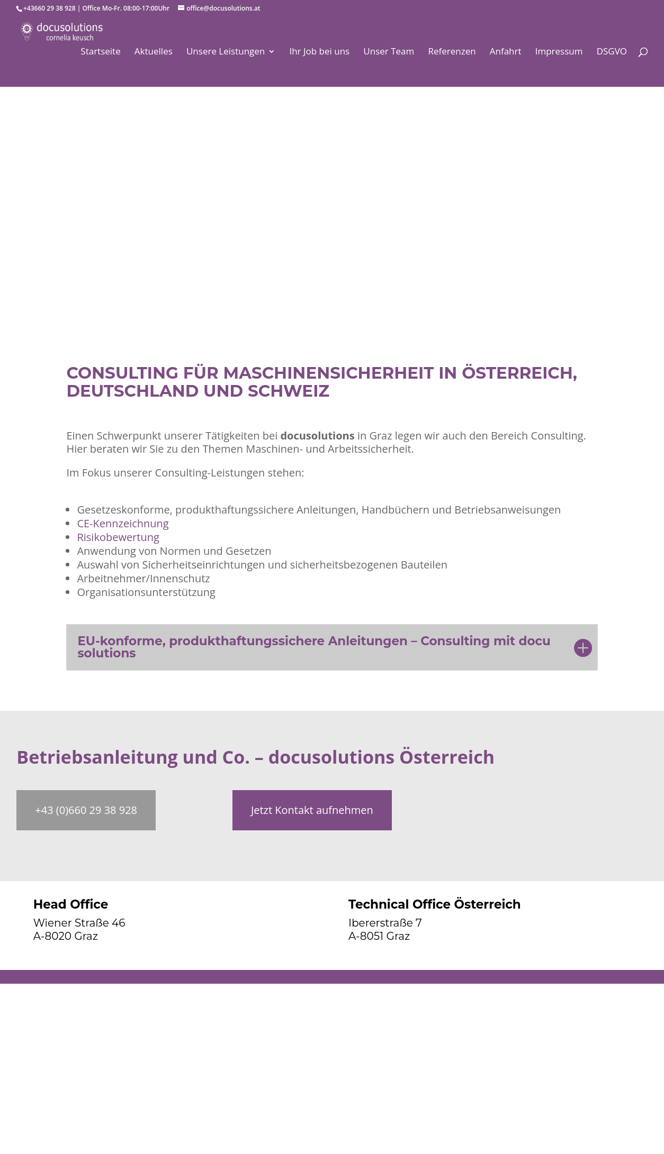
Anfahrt (506, 52)
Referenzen (451, 52)
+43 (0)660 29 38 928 (86, 810)
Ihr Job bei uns (319, 52)
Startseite (100, 52)
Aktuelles (153, 52)
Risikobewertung (118, 537)
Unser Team (388, 52)
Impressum (559, 52)
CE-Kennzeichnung (122, 523)
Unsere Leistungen (225, 52)
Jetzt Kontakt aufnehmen (312, 810)
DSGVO (612, 52)
